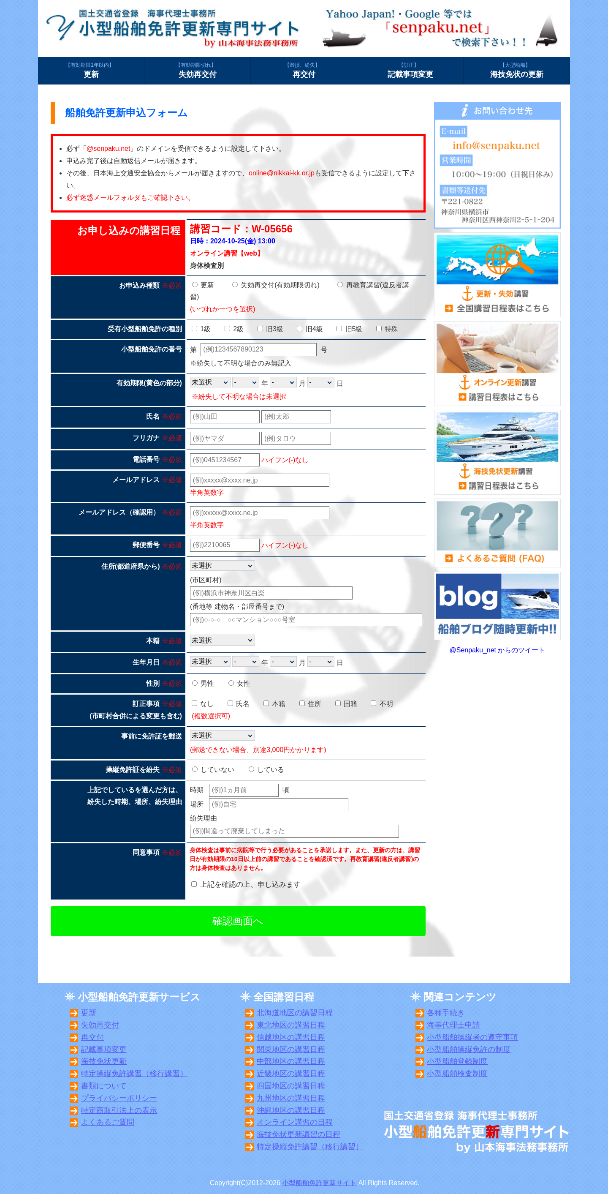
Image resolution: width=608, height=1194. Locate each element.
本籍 (274, 703)
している (266, 769)
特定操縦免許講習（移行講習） (134, 1073)
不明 (382, 703)
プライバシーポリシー (119, 1098)
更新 (91, 70)
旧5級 (349, 329)
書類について (104, 1086)
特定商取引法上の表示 (119, 1110)
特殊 (387, 329)
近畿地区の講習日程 (291, 1073)
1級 (201, 329)
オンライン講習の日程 (295, 1122)
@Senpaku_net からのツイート (498, 650)
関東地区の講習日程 (291, 1049)
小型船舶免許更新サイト (319, 1182)
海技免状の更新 (517, 70)
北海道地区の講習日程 (295, 1013)
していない (213, 769)
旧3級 (270, 329)
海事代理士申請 (453, 1025)
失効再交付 (197, 70)
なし (203, 703)
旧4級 (310, 329)
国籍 (346, 703)
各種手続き (446, 1013)
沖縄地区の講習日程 (291, 1110)
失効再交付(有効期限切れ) (276, 285)
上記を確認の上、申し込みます (250, 885)
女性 (239, 683)
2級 (234, 329)
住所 (310, 703)
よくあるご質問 (107, 1122)
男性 (203, 683)
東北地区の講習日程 (291, 1025)
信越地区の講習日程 (291, 1037)
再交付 (304, 70)
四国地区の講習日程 (291, 1086)
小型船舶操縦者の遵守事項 (472, 1037)
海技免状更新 (104, 1061)
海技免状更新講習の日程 (298, 1134)
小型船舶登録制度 (457, 1061)
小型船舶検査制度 (457, 1073)
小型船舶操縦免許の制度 (468, 1049)
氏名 (239, 703)
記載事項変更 (410, 70)
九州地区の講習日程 (291, 1098)
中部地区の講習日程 (291, 1061)
